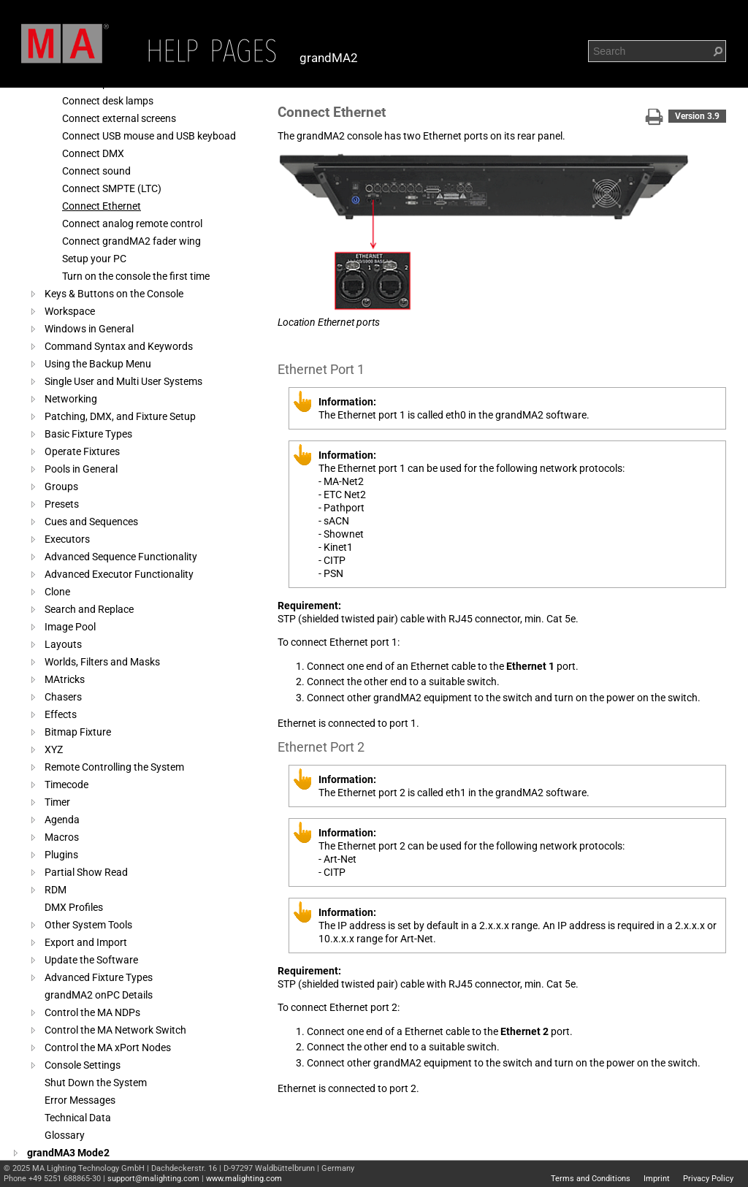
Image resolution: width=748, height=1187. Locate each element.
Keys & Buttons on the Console (114, 293)
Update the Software (91, 960)
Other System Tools (88, 925)
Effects (61, 714)
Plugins (61, 854)
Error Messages (80, 1100)
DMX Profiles (74, 907)
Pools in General (81, 469)
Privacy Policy (708, 1178)
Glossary (65, 1135)
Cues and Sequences (91, 521)
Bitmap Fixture (78, 732)
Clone (57, 592)
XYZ (54, 749)
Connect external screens (119, 118)
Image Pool (70, 627)
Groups (61, 486)
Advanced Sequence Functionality (121, 556)
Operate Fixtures (82, 451)
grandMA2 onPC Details (99, 995)
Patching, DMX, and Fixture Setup (120, 416)
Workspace (70, 311)
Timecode (66, 784)
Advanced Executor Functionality (119, 574)
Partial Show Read (86, 872)
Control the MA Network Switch (115, 1030)
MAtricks (65, 679)
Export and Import (86, 942)
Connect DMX (93, 153)
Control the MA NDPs (92, 1012)
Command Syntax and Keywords (119, 346)
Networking (71, 399)
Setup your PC (94, 258)
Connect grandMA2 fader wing (131, 241)
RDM (55, 890)
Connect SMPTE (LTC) (111, 188)
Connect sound (96, 171)
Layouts (63, 644)
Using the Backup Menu (98, 364)
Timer (57, 802)
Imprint (657, 1178)
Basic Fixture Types (88, 434)
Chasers (63, 697)
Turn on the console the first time (136, 276)
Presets (62, 504)
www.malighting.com (244, 1178)
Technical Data (78, 1117)
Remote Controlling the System (114, 767)
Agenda (62, 819)
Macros (62, 837)
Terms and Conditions (590, 1178)
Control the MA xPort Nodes (108, 1047)
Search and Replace (89, 609)
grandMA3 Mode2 (68, 1153)
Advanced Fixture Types (99, 977)
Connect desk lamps (107, 101)
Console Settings (83, 1065)
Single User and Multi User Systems (123, 381)
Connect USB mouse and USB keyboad (149, 136)
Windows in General (89, 329)
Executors (67, 539)
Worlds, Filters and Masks (102, 662)
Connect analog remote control (132, 223)
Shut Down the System (96, 1082)
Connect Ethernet (101, 206)
